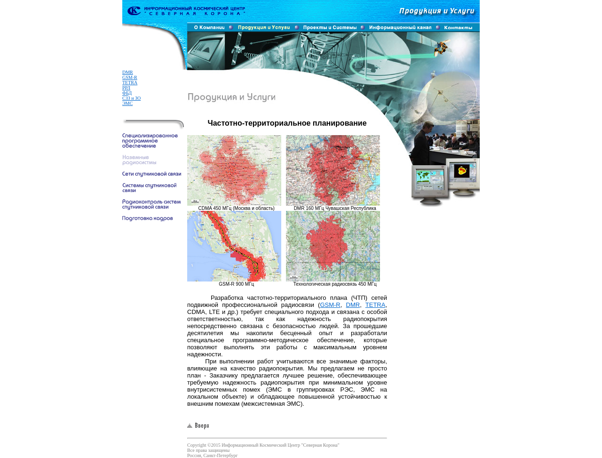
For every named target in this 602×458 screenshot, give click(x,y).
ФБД (127, 93)
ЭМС (127, 103)
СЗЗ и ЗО (131, 98)
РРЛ (126, 87)
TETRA (129, 82)
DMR (127, 72)
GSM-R (129, 77)
